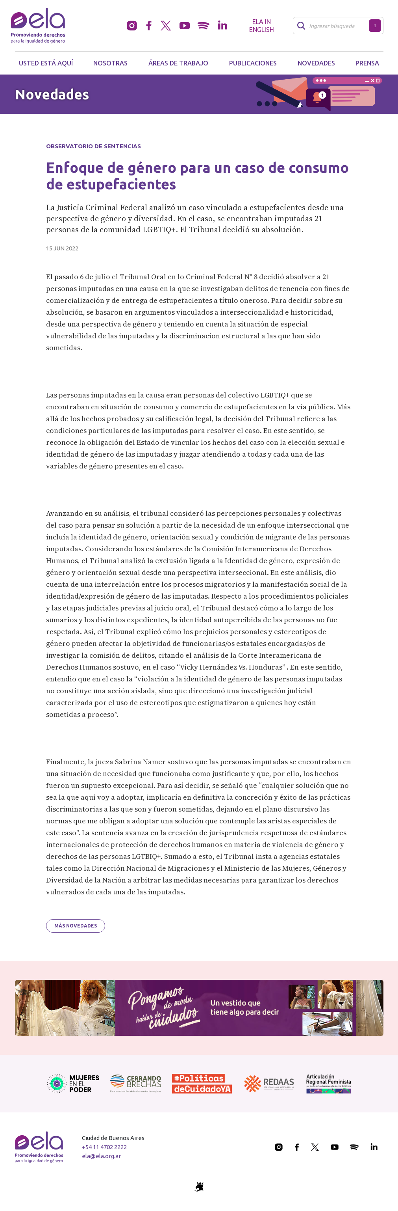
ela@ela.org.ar (101, 1156)
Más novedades (75, 925)
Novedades (316, 63)
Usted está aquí (46, 63)
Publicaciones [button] (253, 63)
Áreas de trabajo (178, 63)
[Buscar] (333, 25)
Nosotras (110, 63)
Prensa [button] (367, 63)
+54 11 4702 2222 (104, 1147)
